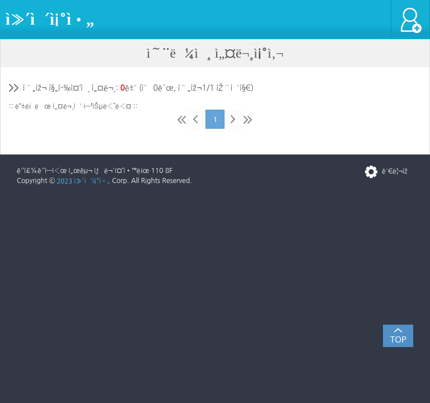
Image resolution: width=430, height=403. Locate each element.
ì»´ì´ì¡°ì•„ (50, 19)
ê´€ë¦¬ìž (397, 171)
